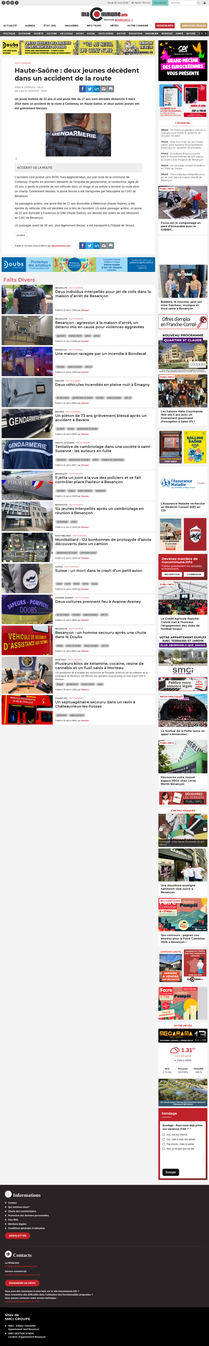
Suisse (59, 567)
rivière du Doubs (73, 646)
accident (20, 235)
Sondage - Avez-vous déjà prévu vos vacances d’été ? (182, 1127)
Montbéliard (63, 536)
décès (76, 584)
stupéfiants (100, 491)
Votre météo (183, 1025)
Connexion (194, 574)
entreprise (61, 460)
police (87, 336)
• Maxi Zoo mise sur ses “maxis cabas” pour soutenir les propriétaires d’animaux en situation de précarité (182, 144)
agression (61, 336)
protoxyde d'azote (88, 553)
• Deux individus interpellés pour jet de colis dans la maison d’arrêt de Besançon (183, 177)
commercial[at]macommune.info (22, 1274)
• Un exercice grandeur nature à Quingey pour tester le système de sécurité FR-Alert (183, 133)
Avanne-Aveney (64, 598)
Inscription (171, 574)
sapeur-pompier (75, 367)
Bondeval (61, 350)
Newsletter (17, 1235)
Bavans (59, 412)
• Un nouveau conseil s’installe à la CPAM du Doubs (183, 167)
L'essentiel (183, 123)
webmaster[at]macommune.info (22, 1301)
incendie (60, 367)
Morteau (60, 659)
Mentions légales (17, 1224)
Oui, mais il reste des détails (181, 1139)
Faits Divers (23, 63)
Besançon (61, 288)
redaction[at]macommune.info (21, 1266)
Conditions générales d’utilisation (26, 1228)
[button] (198, 3)
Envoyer (171, 1172)
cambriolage (62, 522)
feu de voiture (63, 398)
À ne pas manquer (183, 810)
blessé (71, 429)
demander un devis (22, 1283)
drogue (71, 491)
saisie (100, 684)
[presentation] (160, 829)
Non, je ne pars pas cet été (180, 1148)
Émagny (59, 381)
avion (59, 584)
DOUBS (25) (61, 698)
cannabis (61, 491)
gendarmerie (72, 684)
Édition (109, 19)
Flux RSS (13, 1219)
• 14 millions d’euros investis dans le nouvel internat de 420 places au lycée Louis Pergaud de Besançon (182, 156)
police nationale (85, 491)
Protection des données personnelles (28, 1215)
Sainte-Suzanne (64, 443)
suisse (94, 584)
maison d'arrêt (75, 336)
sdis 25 (88, 367)
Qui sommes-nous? (19, 1207)
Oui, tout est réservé (177, 1134)
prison (96, 336)
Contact (12, 1202)
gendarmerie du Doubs (82, 398)
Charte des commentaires (22, 1211)
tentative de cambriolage (112, 460)
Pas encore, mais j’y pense (180, 1144)
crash (67, 584)
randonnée (61, 715)
